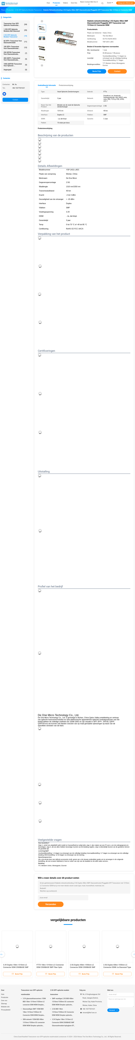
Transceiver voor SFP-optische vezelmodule (31, 992)
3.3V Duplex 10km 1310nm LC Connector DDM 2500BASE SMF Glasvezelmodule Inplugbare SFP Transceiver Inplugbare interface (63, 1022)
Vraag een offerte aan (125, 3)
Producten (4, 997)
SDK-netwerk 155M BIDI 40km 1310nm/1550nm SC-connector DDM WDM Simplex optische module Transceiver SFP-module (34, 1022)
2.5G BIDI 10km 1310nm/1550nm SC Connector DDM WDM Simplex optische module (63, 1012)
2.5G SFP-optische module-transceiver (15, 36)
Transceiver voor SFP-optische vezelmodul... (15, 24)
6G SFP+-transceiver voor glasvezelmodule (15, 41)
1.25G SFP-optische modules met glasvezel (15, 30)
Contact (15, 100)
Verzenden (50, 904)
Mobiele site (5, 1007)
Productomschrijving (66, 85)
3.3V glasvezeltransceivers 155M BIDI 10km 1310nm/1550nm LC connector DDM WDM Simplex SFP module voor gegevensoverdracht (34, 1002)
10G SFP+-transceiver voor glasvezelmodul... (15, 47)
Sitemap (4, 1003)
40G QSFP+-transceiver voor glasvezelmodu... (15, 59)
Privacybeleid (5, 1010)
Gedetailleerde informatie (47, 85)
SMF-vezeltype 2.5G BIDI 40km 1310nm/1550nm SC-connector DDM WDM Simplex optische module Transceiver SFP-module (63, 1002)
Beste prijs (97, 71)
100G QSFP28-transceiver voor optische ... (15, 65)
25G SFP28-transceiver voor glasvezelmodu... (15, 53)
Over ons (4, 1000)
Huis (2, 994)
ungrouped (15, 70)
